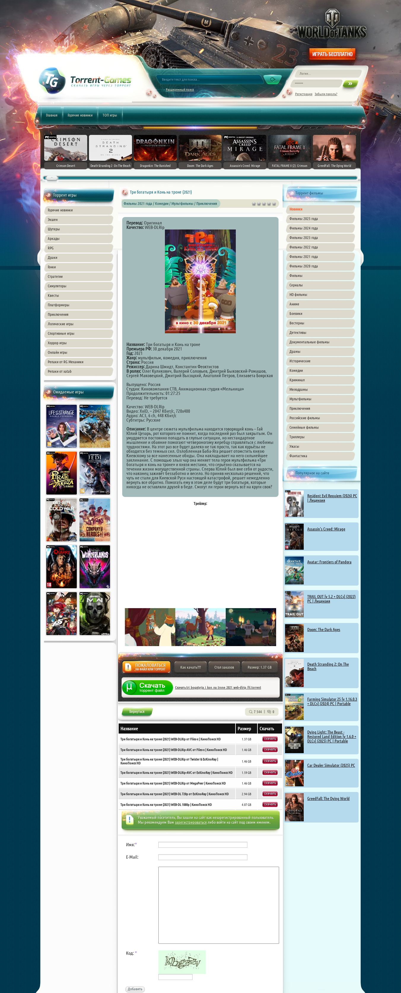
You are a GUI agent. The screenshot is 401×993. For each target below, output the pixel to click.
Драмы (294, 351)
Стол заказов (224, 667)
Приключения (58, 314)
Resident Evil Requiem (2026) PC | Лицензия (332, 498)
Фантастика (298, 456)
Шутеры (54, 229)
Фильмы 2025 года (303, 218)
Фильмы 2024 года (303, 228)
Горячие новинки (80, 115)
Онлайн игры (57, 352)
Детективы (297, 332)
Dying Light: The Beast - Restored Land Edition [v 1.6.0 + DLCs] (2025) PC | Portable (331, 736)
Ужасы (294, 446)
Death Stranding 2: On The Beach (328, 666)
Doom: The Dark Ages (323, 629)
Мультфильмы (300, 399)
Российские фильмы (304, 418)
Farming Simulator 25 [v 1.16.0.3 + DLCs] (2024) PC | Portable (332, 701)
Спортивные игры (61, 333)
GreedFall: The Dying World (328, 798)
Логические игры (61, 324)
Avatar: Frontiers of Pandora (329, 562)
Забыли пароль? (326, 94)
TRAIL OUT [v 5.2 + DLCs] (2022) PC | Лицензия (331, 598)
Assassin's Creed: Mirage (326, 529)
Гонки (52, 267)
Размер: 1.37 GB (260, 667)
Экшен (53, 219)
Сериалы (296, 285)
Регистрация (303, 94)
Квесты (53, 295)
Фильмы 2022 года (303, 247)
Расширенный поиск (180, 89)
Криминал (297, 380)
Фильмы (296, 275)
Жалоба (146, 668)
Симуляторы (57, 286)
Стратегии (55, 276)
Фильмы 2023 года (303, 237)
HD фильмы (298, 294)
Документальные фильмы (309, 342)
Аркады (54, 238)
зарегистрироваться (191, 822)
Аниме (294, 304)
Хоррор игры (57, 343)
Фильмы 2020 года (303, 266)
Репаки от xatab (59, 371)
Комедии (296, 370)
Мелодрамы (298, 389)
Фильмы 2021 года (303, 256)
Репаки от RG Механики (65, 362)
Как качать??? (190, 667)
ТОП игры (110, 115)
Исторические (300, 361)
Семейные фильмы (304, 427)
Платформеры (58, 305)
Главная (52, 115)
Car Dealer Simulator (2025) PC (331, 765)
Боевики (295, 313)
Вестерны (296, 323)
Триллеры (297, 437)
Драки (52, 257)
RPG (51, 248)
